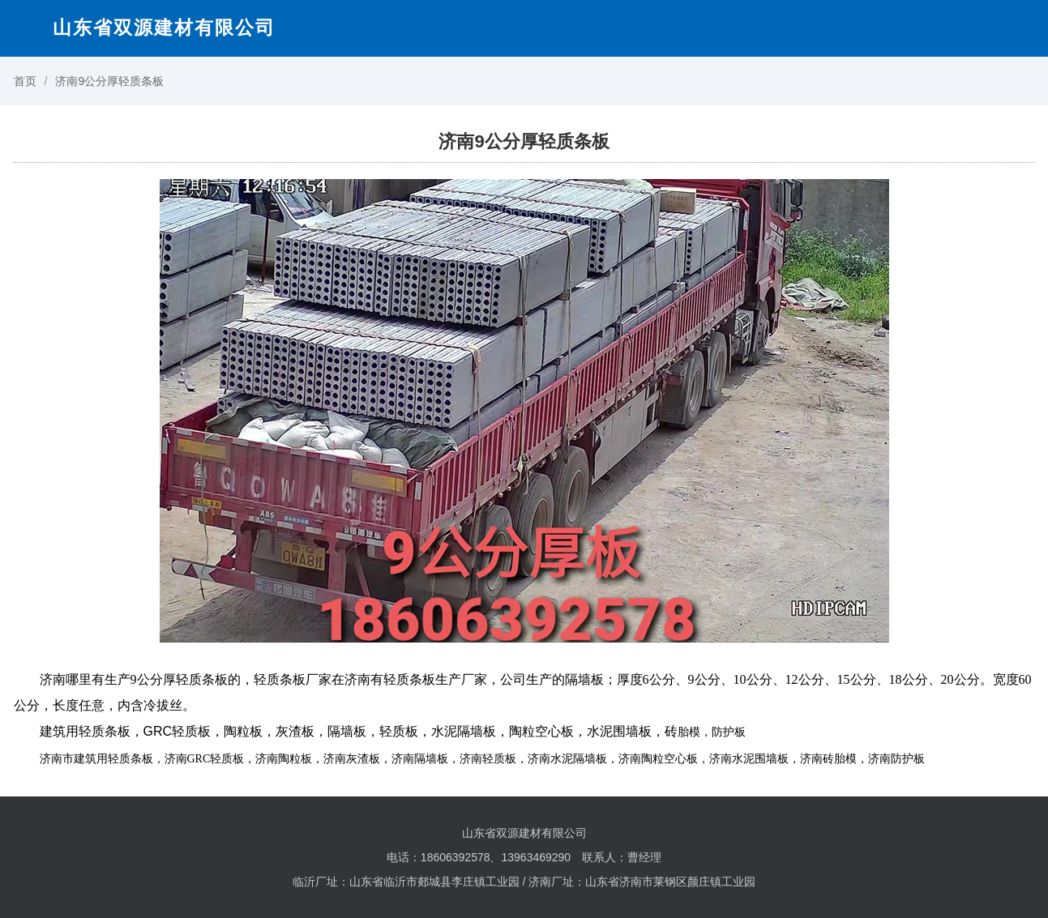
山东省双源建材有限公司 (164, 27)
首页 (25, 81)
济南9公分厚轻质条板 (109, 81)
